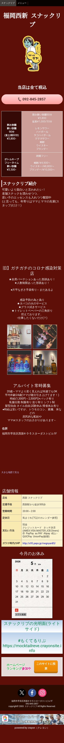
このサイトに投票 (45, 666)
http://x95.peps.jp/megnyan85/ (39, 543)
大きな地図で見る (10, 472)
